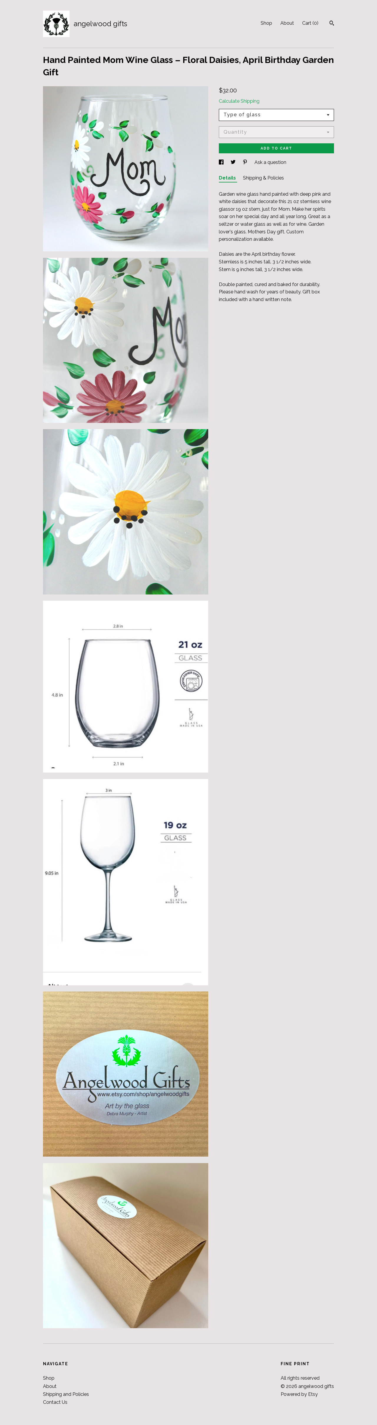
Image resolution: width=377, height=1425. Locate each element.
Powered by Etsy (299, 1394)
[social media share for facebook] (222, 162)
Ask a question (270, 162)
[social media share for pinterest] (246, 162)
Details (228, 178)
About (287, 23)
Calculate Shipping (239, 101)
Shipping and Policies (66, 1394)
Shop (266, 23)
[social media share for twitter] (234, 162)
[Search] (332, 24)
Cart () (310, 23)
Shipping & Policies (263, 178)
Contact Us (55, 1402)
